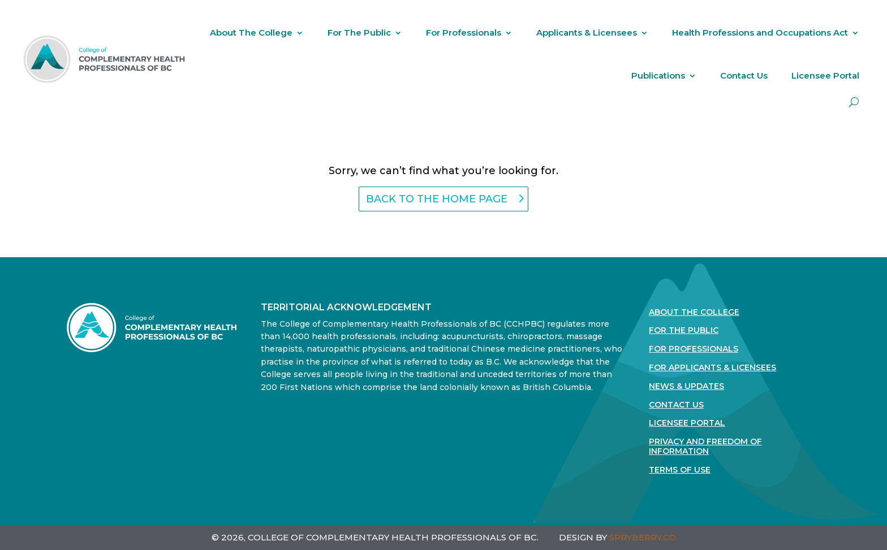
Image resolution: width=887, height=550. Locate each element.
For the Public (683, 330)
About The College (251, 32)
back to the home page (436, 199)
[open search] (854, 102)
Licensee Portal (825, 75)
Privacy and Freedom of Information (705, 446)
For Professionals (463, 32)
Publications (658, 75)
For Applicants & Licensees (712, 368)
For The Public (359, 32)
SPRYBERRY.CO (642, 537)
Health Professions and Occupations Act (760, 32)
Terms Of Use (680, 470)
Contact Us (744, 75)
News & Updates (686, 386)
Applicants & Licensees (586, 32)
